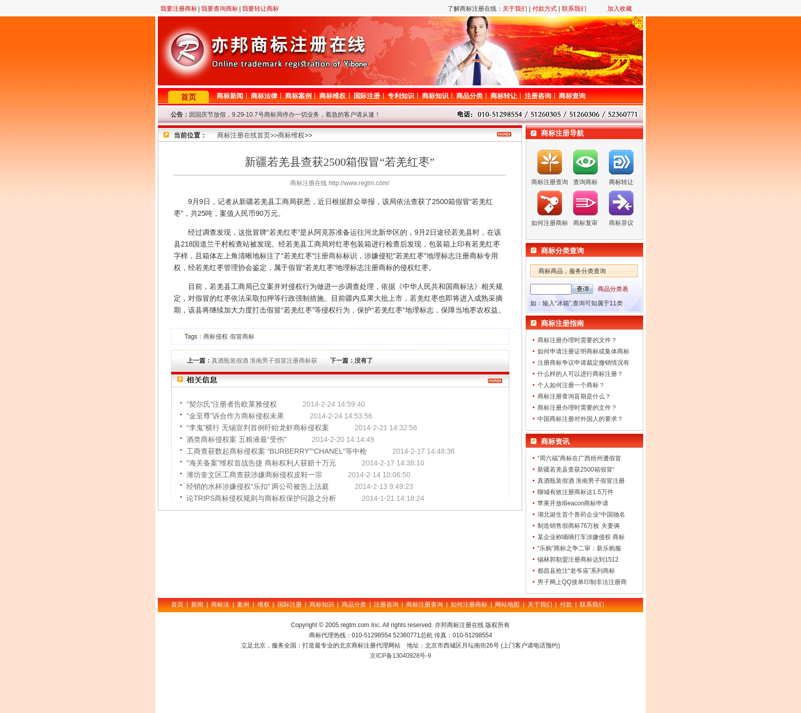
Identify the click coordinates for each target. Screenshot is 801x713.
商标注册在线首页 (243, 135)
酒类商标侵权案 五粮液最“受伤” (236, 439)
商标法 (220, 604)
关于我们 (515, 8)
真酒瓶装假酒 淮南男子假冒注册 (581, 480)
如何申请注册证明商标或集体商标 (583, 351)
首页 (188, 97)
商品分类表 (613, 289)
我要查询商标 (219, 8)
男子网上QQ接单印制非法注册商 (582, 582)
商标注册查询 (549, 182)
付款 (566, 604)
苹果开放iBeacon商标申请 (572, 503)
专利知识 (401, 96)
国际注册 (367, 96)
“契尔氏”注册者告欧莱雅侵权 (231, 404)
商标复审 (585, 223)
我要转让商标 (260, 8)
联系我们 (574, 8)
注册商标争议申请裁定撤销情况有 (583, 362)
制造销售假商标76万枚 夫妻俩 (578, 525)
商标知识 (435, 96)
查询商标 (585, 182)
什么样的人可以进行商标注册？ (580, 373)
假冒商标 (242, 336)
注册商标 (328, 256)
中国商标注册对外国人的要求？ (580, 418)
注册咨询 (538, 96)
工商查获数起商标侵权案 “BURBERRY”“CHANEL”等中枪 (276, 451)
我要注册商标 (178, 8)
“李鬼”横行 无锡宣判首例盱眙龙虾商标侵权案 (257, 428)
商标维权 (332, 96)
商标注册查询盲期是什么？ (574, 396)
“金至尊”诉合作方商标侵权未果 (235, 416)
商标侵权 (215, 336)
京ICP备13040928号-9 (400, 655)
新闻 (197, 604)
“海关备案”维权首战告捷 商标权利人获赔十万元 (261, 463)
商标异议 (621, 223)
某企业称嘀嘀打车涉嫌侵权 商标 (581, 537)
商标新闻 (230, 96)
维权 (263, 604)
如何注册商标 (549, 223)
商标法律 (264, 96)
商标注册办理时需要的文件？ (577, 340)
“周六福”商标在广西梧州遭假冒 (579, 458)
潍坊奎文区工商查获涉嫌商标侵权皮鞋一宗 (254, 475)
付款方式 (544, 8)
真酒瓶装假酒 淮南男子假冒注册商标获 (264, 360)
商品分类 (469, 96)
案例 (243, 604)
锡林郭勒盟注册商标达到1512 (578, 559)
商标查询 (572, 96)
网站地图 (507, 604)
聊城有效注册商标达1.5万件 (575, 492)
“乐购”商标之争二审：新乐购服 (579, 548)
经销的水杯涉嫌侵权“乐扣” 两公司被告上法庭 (257, 486)
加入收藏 (619, 8)
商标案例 (298, 96)
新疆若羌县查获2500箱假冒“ (576, 469)
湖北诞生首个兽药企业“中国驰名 (581, 514)
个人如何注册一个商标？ (571, 385)
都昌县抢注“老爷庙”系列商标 (576, 570)
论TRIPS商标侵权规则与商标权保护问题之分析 (261, 498)
